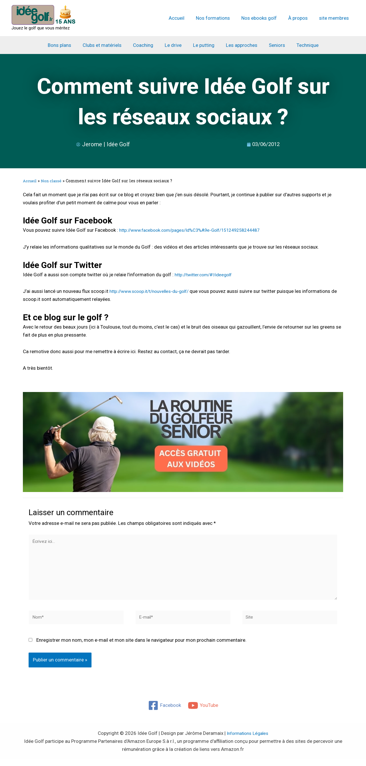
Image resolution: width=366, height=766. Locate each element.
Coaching (146, 45)
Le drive (174, 45)
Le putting (203, 45)
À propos (300, 18)
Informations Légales (247, 740)
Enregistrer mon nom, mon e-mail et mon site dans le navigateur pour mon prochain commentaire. (141, 647)
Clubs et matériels (106, 45)
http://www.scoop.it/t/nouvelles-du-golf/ (154, 291)
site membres (335, 18)
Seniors (272, 45)
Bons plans (65, 45)
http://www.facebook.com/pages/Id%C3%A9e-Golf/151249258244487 (197, 230)
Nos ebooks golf (263, 18)
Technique (302, 45)
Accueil (184, 18)
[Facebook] (164, 712)
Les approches (239, 45)
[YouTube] (203, 712)
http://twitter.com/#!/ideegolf (207, 274)
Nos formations (219, 18)
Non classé (54, 180)
